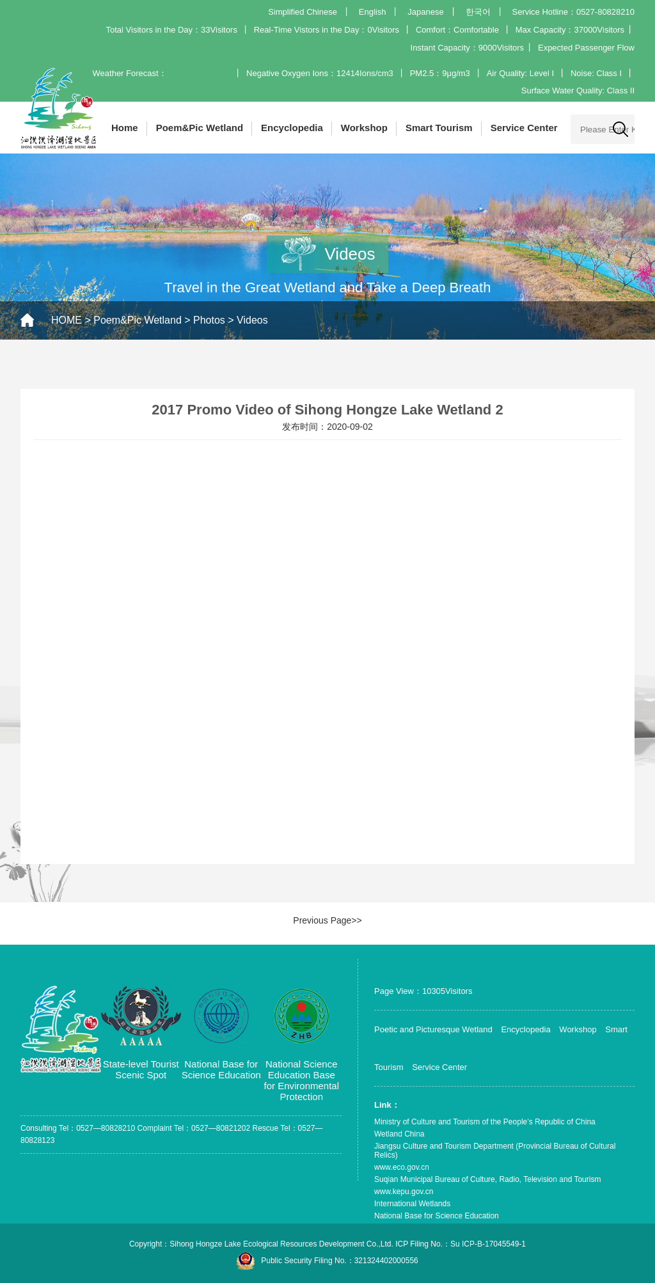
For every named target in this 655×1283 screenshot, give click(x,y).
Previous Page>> (327, 920)
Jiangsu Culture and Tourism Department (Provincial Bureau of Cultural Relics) (494, 1151)
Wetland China (399, 1134)
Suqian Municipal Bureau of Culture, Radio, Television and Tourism (487, 1179)
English (372, 12)
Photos (209, 320)
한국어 (478, 12)
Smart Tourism (439, 127)
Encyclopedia (292, 127)
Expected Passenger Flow (586, 47)
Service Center (524, 127)
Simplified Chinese (302, 12)
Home (124, 127)
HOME (66, 320)
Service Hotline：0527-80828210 (573, 12)
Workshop (364, 127)
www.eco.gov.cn (401, 1167)
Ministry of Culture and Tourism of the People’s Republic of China (485, 1121)
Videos (252, 320)
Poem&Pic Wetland (199, 127)
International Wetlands (412, 1203)
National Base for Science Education (436, 1215)
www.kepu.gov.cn (404, 1191)
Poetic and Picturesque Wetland (433, 1029)
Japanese (425, 12)
